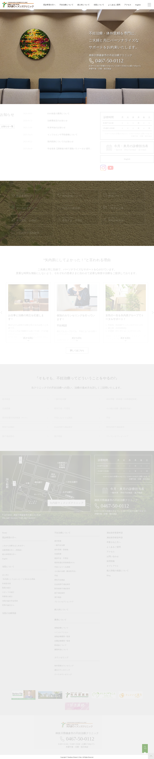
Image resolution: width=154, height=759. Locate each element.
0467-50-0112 (109, 61)
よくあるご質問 (114, 5)
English (138, 5)
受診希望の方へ (49, 5)
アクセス (127, 5)
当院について (99, 5)
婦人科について (83, 5)
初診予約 (145, 750)
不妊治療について (66, 5)
